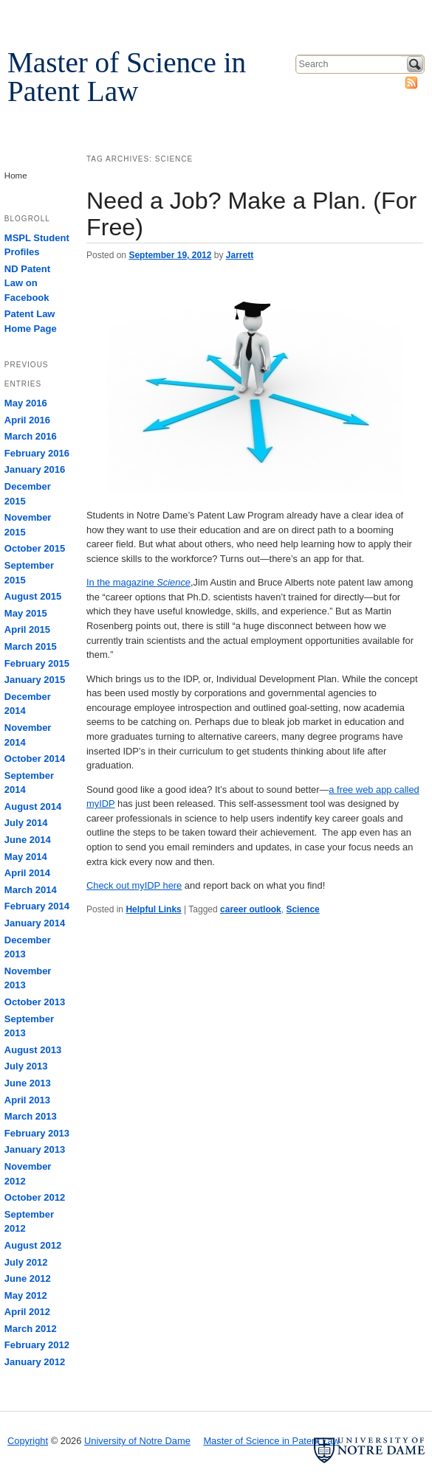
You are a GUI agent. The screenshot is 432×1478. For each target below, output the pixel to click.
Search (415, 64)
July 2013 (26, 1066)
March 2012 (30, 1328)
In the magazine (138, 582)
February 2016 (36, 453)
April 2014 (27, 872)
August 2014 (32, 806)
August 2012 (32, 1245)
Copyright (27, 1440)
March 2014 (30, 889)
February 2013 (36, 1133)
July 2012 (26, 1262)
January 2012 (34, 1361)
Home (15, 175)
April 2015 (27, 629)
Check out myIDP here (134, 885)
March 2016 (30, 436)
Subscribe (411, 83)
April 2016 (27, 420)
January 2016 (34, 469)
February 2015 (36, 663)
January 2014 (34, 923)
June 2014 (27, 839)
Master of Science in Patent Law (126, 76)
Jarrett (239, 255)
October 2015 (34, 548)
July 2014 (26, 822)
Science (302, 909)
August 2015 (32, 596)
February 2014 (36, 906)
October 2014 (34, 758)
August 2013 (32, 1049)
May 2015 (25, 613)
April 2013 (27, 1100)
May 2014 (25, 856)
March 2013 (30, 1116)
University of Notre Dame (121, 15)
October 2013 (34, 1001)
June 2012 (27, 1278)
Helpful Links (153, 909)
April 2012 (27, 1311)
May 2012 (25, 1295)
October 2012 (34, 1197)
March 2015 (30, 646)
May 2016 (25, 403)
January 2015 (34, 679)
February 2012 (36, 1344)
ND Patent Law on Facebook (27, 283)
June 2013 (27, 1083)
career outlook (250, 909)
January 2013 (34, 1149)
